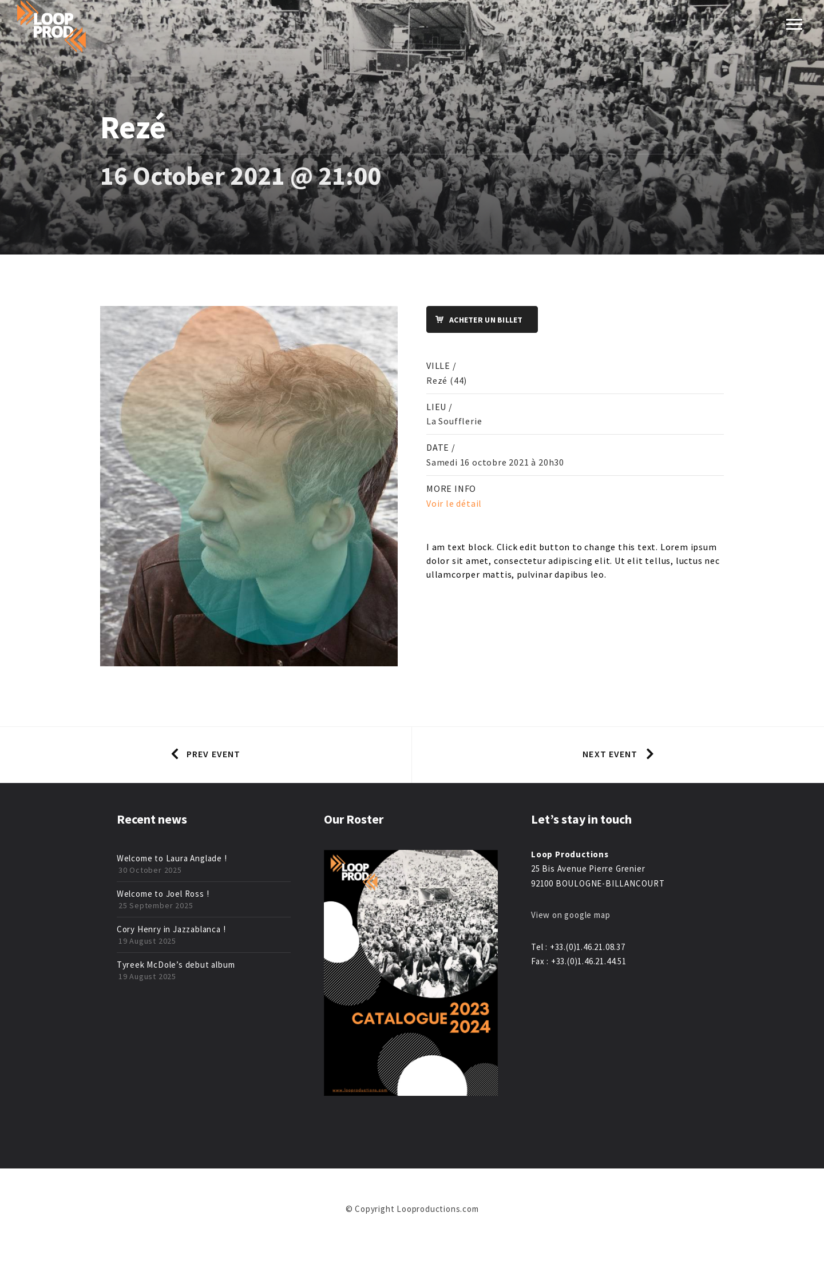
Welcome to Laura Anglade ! (172, 858)
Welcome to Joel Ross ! (163, 893)
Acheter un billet (475, 320)
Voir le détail (454, 503)
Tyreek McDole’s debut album (176, 964)
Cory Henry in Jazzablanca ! (171, 929)
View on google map (570, 914)
